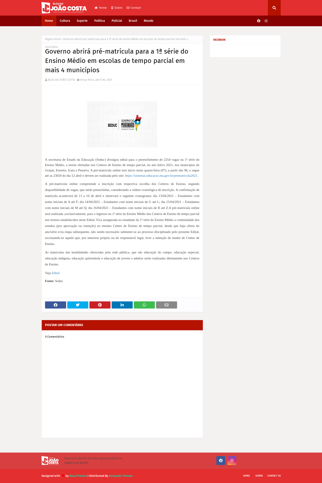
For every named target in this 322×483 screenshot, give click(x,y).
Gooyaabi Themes (120, 475)
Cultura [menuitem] (65, 21)
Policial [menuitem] (117, 21)
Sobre (116, 7)
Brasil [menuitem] (133, 21)
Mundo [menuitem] (148, 21)
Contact (134, 7)
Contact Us (274, 475)
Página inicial (53, 39)
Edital (56, 273)
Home (101, 7)
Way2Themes (78, 475)
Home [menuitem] (49, 21)
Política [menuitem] (99, 21)
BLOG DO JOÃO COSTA (61, 79)
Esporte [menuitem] (82, 21)
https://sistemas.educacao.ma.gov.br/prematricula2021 (161, 175)
